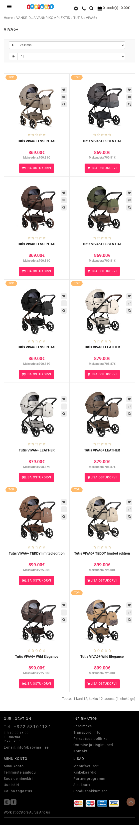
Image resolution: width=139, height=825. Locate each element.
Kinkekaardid (85, 772)
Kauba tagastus (18, 791)
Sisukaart (81, 785)
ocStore (22, 812)
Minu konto (14, 766)
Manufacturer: (86, 766)
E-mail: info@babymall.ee (26, 747)
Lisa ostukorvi (36, 168)
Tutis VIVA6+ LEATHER (102, 347)
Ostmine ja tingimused (93, 745)
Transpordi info (87, 732)
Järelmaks (82, 726)
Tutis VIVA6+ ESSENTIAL (36, 141)
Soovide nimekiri (18, 779)
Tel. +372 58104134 (27, 726)
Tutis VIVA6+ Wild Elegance (36, 656)
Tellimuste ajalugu (20, 772)
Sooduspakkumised (90, 791)
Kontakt (80, 751)
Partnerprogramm (89, 779)
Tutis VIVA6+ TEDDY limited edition (37, 553)
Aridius (44, 812)
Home (8, 18)
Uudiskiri (11, 785)
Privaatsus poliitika (90, 739)
